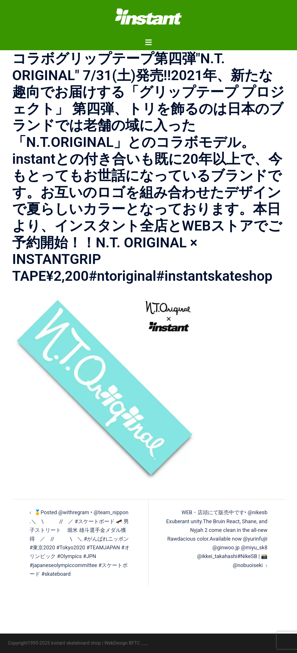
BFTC (134, 643)
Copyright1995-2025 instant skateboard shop (54, 643)
